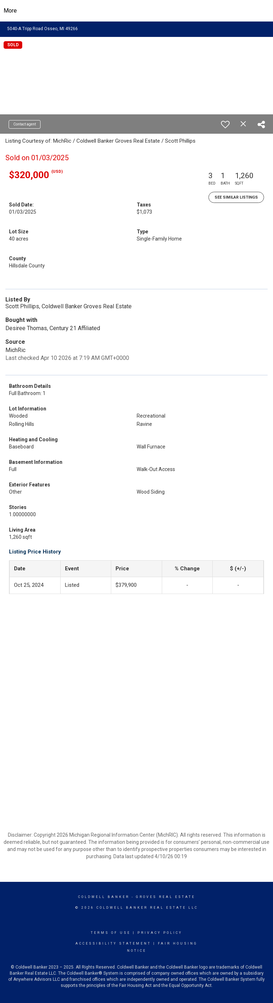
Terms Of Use (111, 933)
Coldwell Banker (104, 897)
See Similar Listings (236, 197)
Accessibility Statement (113, 943)
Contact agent (24, 124)
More (10, 10)
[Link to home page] (136, 11)
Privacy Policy (159, 933)
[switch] (225, 124)
